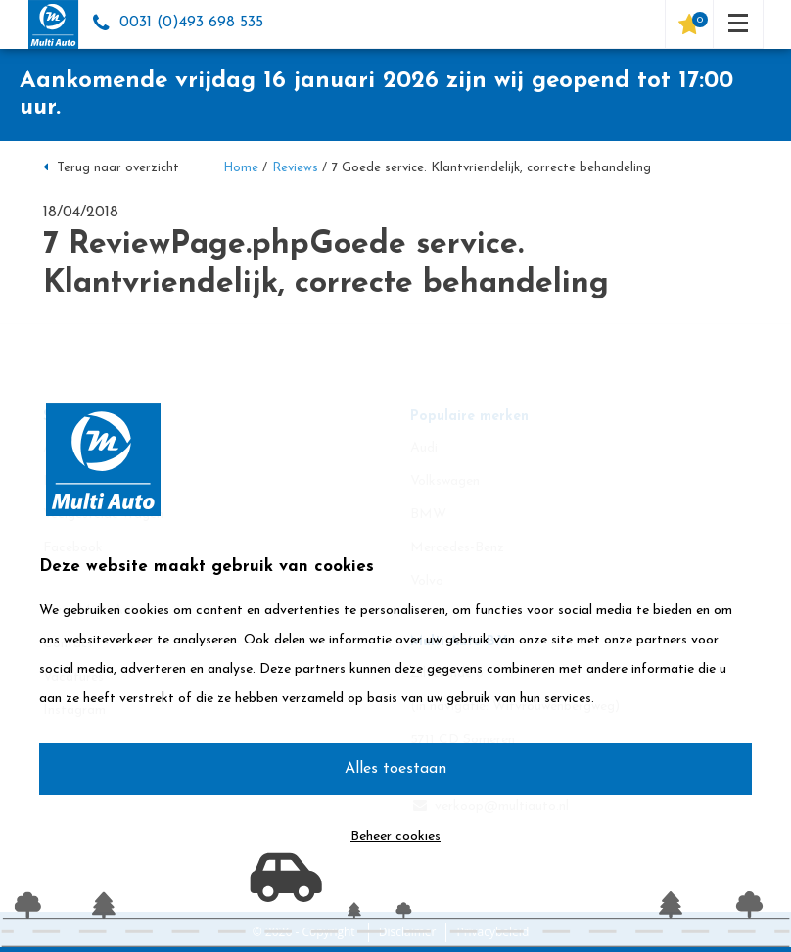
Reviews (295, 168)
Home (240, 168)
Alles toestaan (395, 769)
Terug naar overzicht (111, 168)
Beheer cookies (395, 837)
